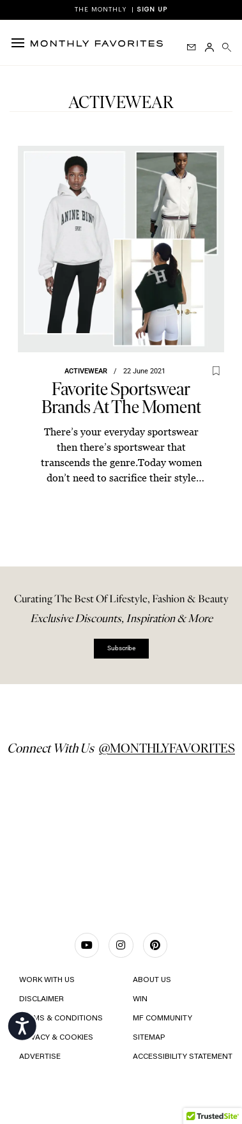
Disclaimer (41, 999)
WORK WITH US (47, 980)
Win (140, 999)
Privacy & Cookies (56, 1038)
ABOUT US (152, 980)
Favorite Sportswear (121, 398)
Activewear (85, 371)
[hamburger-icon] (20, 42)
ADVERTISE (40, 1057)
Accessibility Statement (181, 1057)
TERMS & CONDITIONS (61, 1018)
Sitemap (149, 1038)
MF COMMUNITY (162, 1018)
